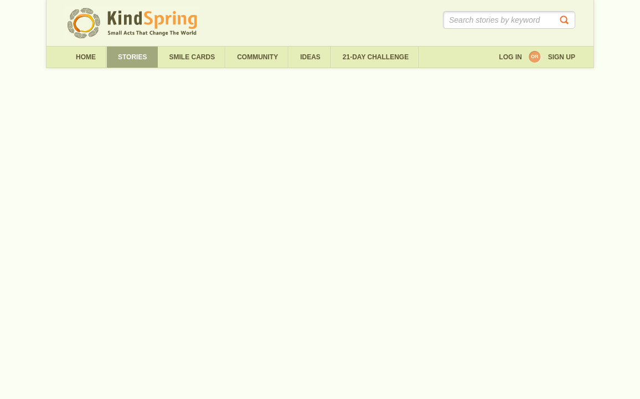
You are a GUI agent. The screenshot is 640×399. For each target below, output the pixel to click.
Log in (510, 57)
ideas (310, 57)
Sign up (561, 57)
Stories (132, 57)
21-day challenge (376, 57)
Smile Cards (192, 57)
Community (257, 57)
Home (86, 57)
